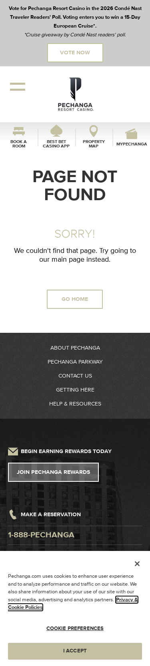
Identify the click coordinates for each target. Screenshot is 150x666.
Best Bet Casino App (56, 144)
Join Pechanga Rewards (53, 472)
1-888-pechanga (41, 535)
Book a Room (18, 144)
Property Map (94, 144)
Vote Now (75, 52)
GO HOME (75, 299)
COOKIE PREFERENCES (75, 628)
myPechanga (131, 144)
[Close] (137, 564)
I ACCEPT (75, 651)
